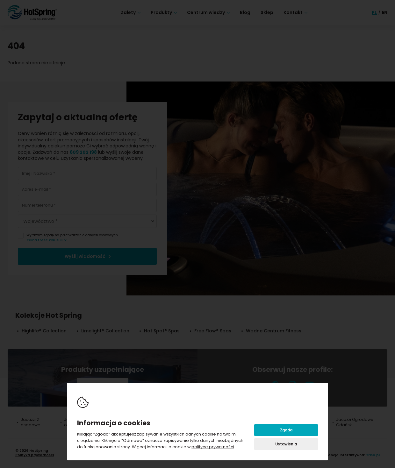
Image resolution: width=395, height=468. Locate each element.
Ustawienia (286, 444)
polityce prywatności (212, 447)
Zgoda (286, 430)
